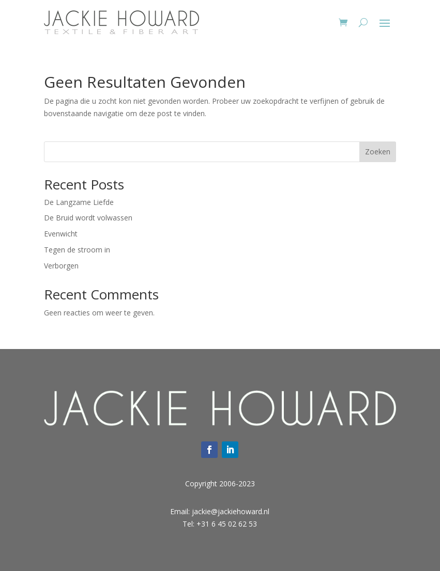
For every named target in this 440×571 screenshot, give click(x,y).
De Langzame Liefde (79, 202)
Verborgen (61, 266)
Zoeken (377, 151)
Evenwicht (61, 234)
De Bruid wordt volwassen (88, 218)
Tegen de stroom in (77, 250)
